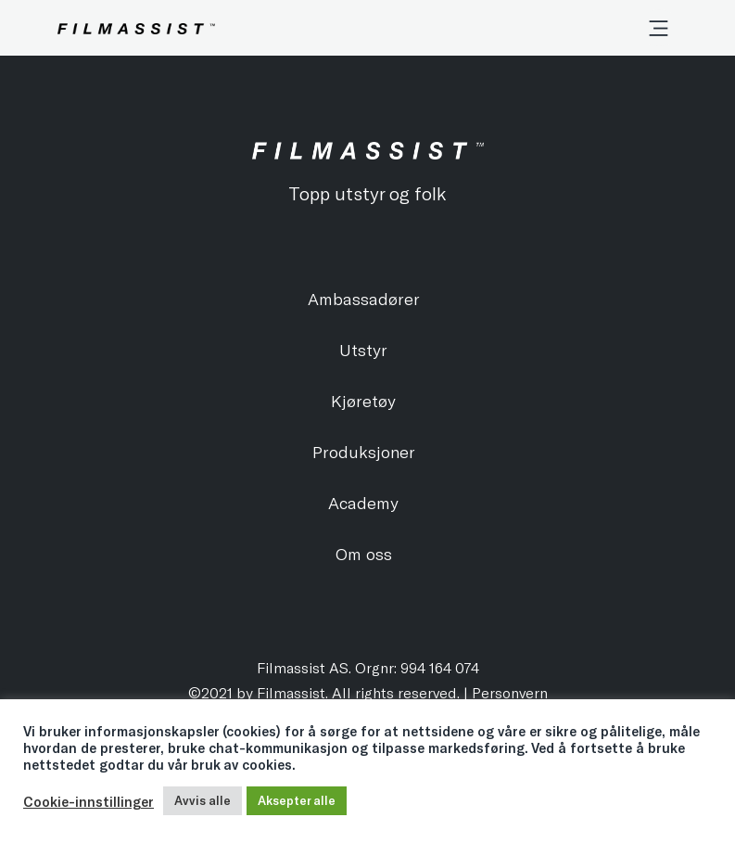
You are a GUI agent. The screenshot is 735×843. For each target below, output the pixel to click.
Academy (363, 502)
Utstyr (363, 349)
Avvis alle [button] (202, 800)
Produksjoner (363, 451)
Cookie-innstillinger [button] (88, 801)
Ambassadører (364, 298)
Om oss (364, 553)
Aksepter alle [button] (297, 800)
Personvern (510, 692)
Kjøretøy (363, 400)
